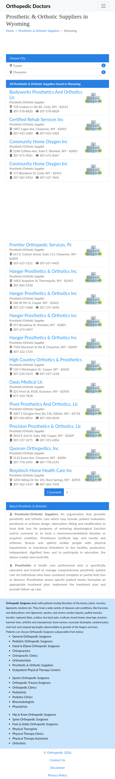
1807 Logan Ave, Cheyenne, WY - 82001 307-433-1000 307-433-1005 (56, 126)
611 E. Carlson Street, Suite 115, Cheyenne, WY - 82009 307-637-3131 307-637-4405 (56, 253)
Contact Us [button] (57, 760)
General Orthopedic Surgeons (31, 636)
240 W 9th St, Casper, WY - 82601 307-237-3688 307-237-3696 (56, 300)
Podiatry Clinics (22, 697)
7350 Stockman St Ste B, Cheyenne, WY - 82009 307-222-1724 (56, 344)
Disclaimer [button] (57, 767)
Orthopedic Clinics (24, 687)
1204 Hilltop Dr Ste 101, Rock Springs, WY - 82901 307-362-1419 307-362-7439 (56, 477)
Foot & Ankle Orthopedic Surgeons (35, 724)
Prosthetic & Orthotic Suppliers (39, 30)
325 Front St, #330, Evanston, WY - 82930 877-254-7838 (56, 388)
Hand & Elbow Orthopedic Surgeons (36, 646)
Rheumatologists (23, 702)
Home (10, 30)
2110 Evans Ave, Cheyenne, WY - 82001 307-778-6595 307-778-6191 (56, 455)
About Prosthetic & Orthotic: (28, 506)
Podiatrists (19, 692)
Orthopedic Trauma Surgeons (31, 682)
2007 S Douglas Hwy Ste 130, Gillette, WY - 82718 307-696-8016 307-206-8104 (56, 410)
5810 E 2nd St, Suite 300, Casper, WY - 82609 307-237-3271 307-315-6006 (56, 432)
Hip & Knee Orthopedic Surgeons (34, 714)
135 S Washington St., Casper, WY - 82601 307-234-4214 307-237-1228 (56, 366)
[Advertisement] (57, 43)
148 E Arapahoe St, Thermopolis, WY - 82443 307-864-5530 (56, 277)
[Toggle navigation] (103, 6)
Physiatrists (19, 706)
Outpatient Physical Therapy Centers (36, 670)
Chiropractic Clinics (25, 655)
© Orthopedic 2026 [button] (57, 752)
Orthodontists (21, 660)
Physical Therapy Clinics (28, 733)
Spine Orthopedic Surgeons (30, 719)
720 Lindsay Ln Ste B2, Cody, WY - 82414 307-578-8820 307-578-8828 (56, 101)
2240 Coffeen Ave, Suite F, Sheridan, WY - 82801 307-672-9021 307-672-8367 (56, 148)
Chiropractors (21, 651)
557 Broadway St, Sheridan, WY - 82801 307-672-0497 (56, 322)
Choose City (17, 58)
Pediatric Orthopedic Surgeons (32, 641)
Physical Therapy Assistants (30, 738)
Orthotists (19, 743)
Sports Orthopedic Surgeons (31, 678)
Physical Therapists (24, 729)
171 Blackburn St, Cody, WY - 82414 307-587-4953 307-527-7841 (56, 170)
